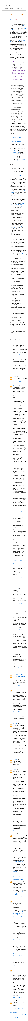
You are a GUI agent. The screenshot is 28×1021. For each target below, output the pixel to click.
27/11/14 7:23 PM (17, 603)
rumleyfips (15, 723)
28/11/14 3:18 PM (17, 830)
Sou (10, 123)
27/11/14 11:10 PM (18, 685)
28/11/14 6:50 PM (17, 896)
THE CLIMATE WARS (18, 674)
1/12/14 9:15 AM (17, 965)
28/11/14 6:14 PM (17, 876)
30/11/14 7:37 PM (17, 955)
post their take (17, 200)
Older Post (24, 1014)
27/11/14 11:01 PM (18, 671)
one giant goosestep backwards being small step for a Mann (20, 893)
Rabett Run (14, 6)
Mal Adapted (15, 563)
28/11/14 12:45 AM (18, 711)
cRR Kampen (15, 958)
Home (18, 1014)
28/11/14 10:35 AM (18, 756)
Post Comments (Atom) (20, 1017)
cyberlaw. (15, 871)
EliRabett (15, 581)
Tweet (11, 19)
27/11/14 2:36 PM (17, 511)
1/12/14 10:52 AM (17, 997)
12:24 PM (24, 334)
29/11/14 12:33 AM (18, 939)
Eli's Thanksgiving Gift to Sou (17, 16)
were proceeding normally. (18, 667)
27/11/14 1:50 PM (17, 373)
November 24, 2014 (18, 145)
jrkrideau (15, 769)
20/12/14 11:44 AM (18, 1008)
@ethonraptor (16, 152)
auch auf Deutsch (19, 582)
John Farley (15, 920)
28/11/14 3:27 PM (17, 844)
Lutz (14, 1000)
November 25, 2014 (18, 175)
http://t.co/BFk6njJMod (16, 141)
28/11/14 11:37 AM (18, 766)
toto (13, 357)
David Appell (15, 385)
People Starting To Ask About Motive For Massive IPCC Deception (18, 205)
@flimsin (21, 137)
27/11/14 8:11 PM (17, 629)
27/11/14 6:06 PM (17, 584)
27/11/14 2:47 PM (17, 560)
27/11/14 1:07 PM (17, 354)
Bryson (14, 376)
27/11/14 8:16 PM (17, 650)
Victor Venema (16, 515)
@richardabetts (16, 137)
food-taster (16, 649)
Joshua (14, 689)
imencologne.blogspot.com (18, 1006)
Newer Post (12, 1014)
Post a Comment (13, 1012)
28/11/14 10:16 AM (18, 720)
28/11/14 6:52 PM (17, 916)
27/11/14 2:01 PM (17, 381)
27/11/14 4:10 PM (17, 577)
